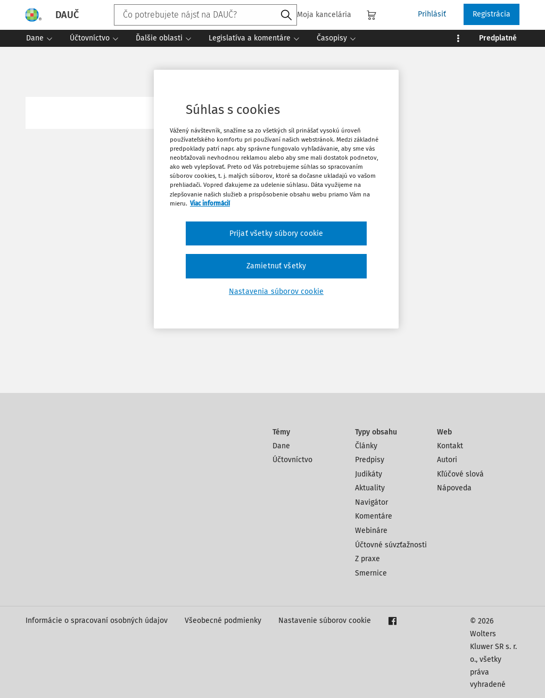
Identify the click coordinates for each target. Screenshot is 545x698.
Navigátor (371, 502)
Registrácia (491, 14)
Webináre (371, 530)
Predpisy (369, 459)
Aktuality (370, 487)
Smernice (371, 573)
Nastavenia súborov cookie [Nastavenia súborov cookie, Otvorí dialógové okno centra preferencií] (276, 291)
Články (366, 445)
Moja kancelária (318, 14)
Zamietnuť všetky (276, 265)
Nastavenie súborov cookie (324, 620)
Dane (281, 445)
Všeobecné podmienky (223, 620)
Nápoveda (454, 487)
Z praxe (367, 558)
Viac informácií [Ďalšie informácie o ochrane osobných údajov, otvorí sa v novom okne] (210, 203)
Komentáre (373, 516)
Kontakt (450, 445)
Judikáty (368, 474)
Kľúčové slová (460, 474)
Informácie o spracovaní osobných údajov (97, 620)
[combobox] (205, 15)
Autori (447, 459)
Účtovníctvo (292, 459)
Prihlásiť (432, 14)
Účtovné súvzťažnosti (391, 544)
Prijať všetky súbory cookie (276, 233)
